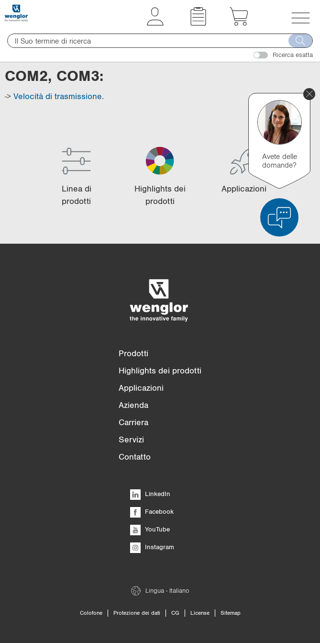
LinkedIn (150, 493)
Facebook (152, 511)
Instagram (152, 546)
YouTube (150, 529)
